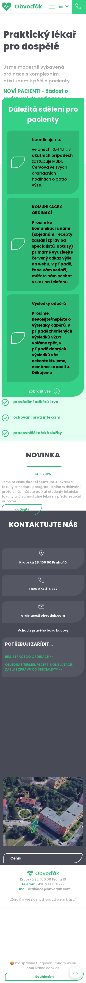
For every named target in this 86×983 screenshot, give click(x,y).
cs (61, 6)
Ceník (15, 858)
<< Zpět (22, 510)
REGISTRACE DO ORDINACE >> (29, 656)
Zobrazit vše (44, 391)
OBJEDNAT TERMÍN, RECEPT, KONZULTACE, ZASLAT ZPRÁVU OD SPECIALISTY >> (39, 667)
